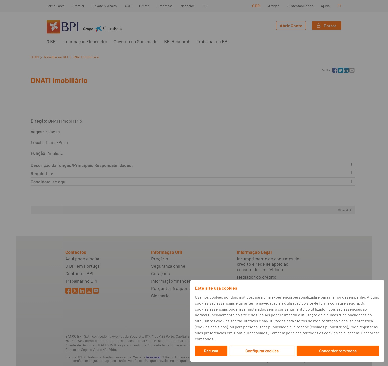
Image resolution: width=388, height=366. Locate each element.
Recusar (211, 350)
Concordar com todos (338, 350)
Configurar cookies (262, 350)
